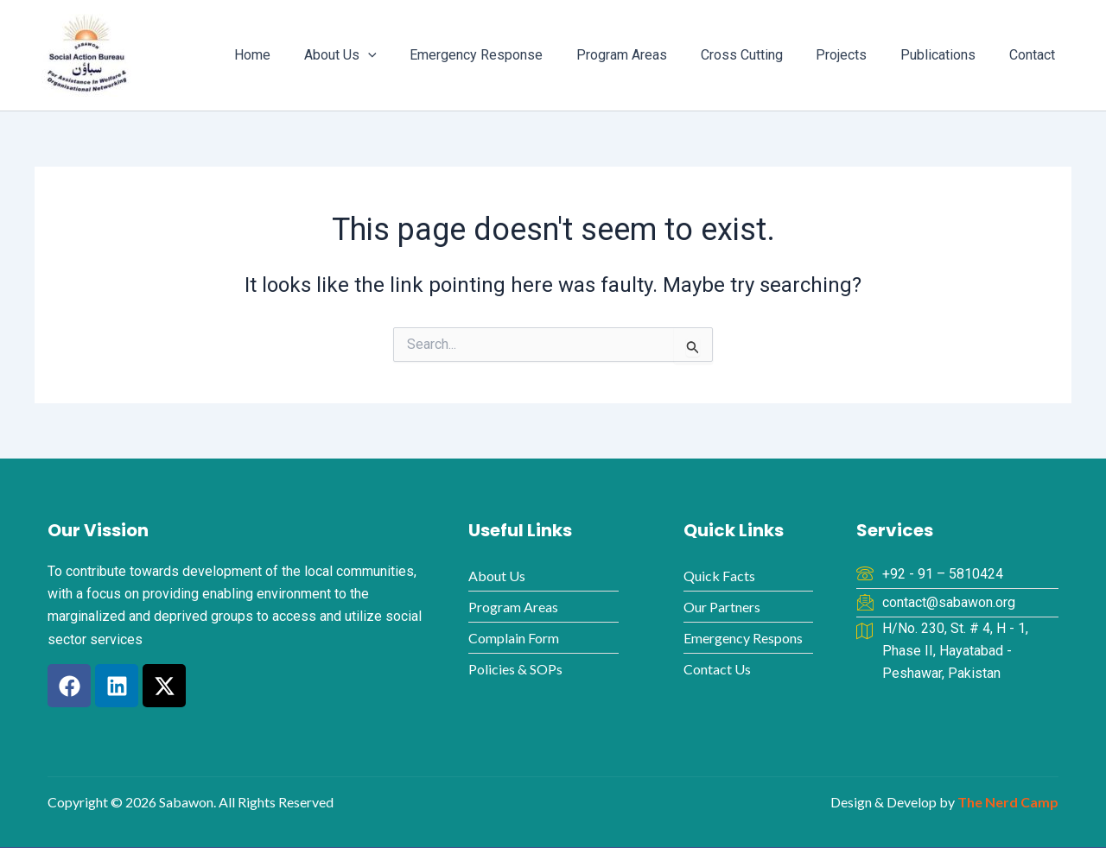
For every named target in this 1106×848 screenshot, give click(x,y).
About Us (377, 55)
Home (295, 55)
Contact (1035, 55)
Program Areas (647, 55)
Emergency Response (508, 55)
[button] (405, 55)
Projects (855, 55)
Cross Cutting (762, 55)
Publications (946, 55)
